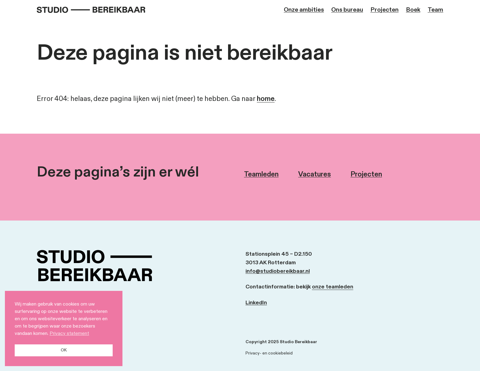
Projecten (384, 10)
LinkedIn (256, 303)
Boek (413, 10)
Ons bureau (347, 10)
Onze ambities (304, 10)
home (266, 98)
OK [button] (64, 350)
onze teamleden (332, 286)
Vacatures (314, 174)
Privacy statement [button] (69, 333)
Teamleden (261, 174)
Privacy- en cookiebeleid (269, 353)
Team (435, 10)
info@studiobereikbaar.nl (278, 271)
